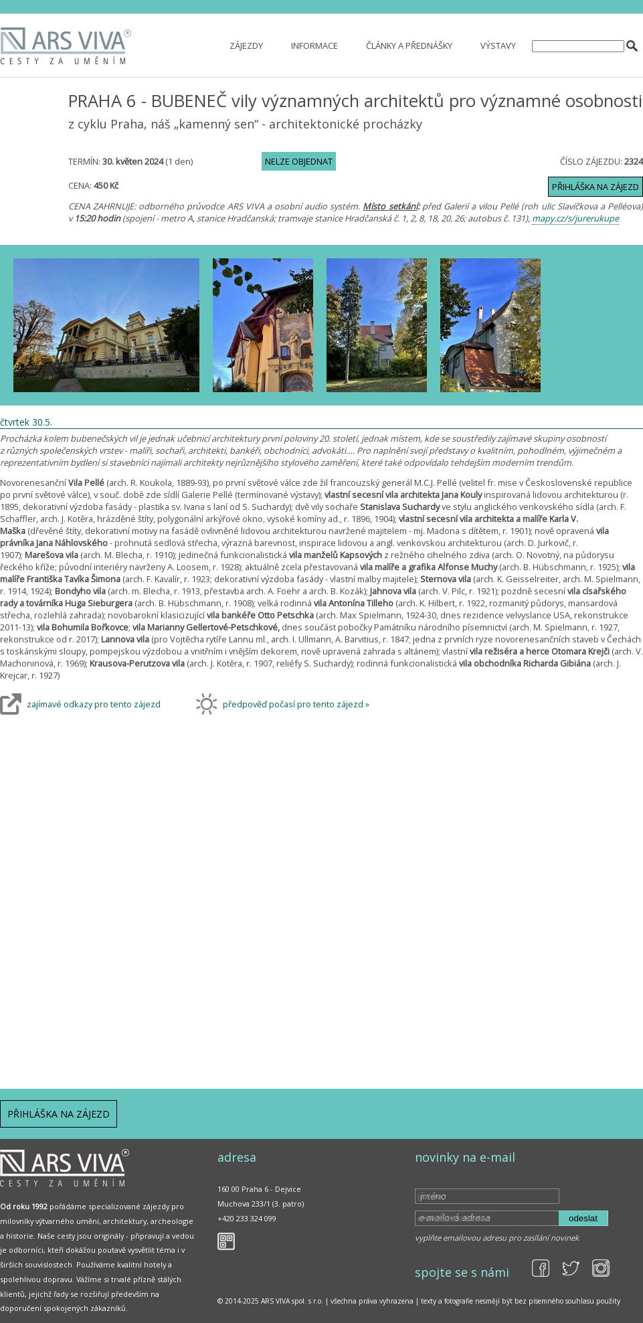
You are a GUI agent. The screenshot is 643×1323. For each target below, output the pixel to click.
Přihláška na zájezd (595, 187)
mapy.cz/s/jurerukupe (575, 218)
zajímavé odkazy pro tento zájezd (94, 704)
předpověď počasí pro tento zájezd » (296, 704)
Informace (314, 45)
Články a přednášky (409, 45)
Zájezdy (246, 45)
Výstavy (498, 45)
